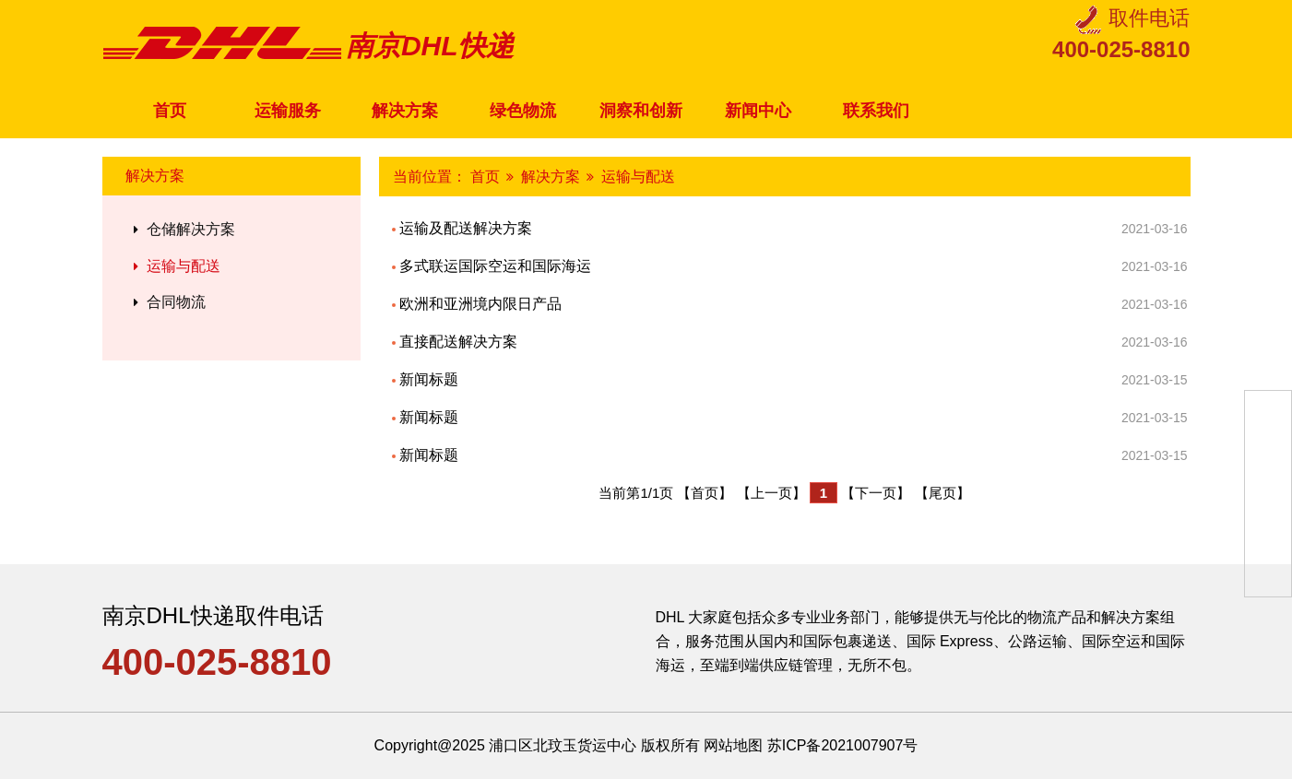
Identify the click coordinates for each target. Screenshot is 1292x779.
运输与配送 (175, 266)
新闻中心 (758, 110)
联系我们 (876, 110)
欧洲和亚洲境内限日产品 (791, 304)
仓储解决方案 (182, 229)
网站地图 (733, 745)
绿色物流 (523, 110)
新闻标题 (791, 380)
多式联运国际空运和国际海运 (791, 266)
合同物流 (168, 302)
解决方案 (405, 110)
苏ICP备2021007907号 (843, 745)
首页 (169, 110)
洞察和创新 (640, 110)
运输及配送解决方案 (791, 228)
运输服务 (288, 110)
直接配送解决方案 (791, 342)
